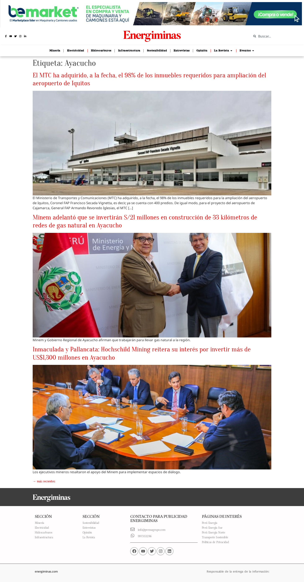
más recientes (44, 481)
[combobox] (274, 36)
